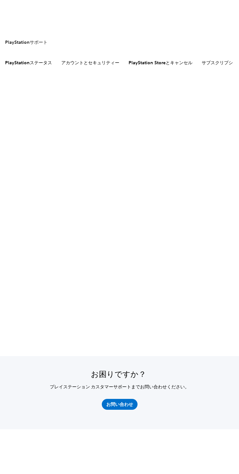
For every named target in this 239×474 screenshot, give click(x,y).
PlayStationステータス (28, 63)
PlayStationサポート (26, 42)
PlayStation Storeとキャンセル (160, 63)
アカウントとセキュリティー (90, 63)
